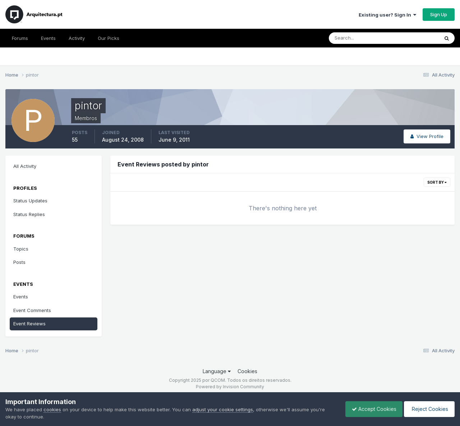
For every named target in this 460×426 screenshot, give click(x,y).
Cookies (247, 371)
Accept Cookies (370, 409)
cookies (52, 409)
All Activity (24, 166)
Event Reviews (29, 323)
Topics (20, 249)
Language (217, 371)
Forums (20, 38)
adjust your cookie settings (222, 409)
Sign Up (438, 14)
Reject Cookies (428, 409)
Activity (77, 38)
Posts (19, 262)
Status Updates (30, 200)
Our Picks (108, 38)
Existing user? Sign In (387, 15)
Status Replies (29, 214)
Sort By (437, 182)
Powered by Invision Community (230, 386)
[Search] (360, 38)
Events (48, 38)
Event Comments (32, 310)
